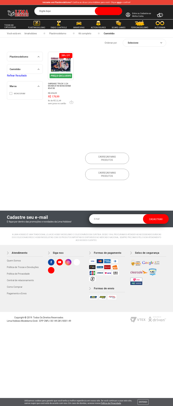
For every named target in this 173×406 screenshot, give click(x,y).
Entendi (143, 402)
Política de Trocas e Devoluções (23, 267)
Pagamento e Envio (17, 293)
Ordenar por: (111, 43)
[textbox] (78, 11)
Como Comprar (14, 287)
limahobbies (31, 33)
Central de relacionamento (20, 280)
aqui (119, 2)
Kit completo (85, 33)
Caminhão (109, 33)
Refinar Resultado (17, 75)
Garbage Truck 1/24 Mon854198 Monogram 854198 (59, 86)
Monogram (17, 93)
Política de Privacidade (18, 273)
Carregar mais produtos (107, 158)
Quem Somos (14, 260)
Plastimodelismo (57, 33)
